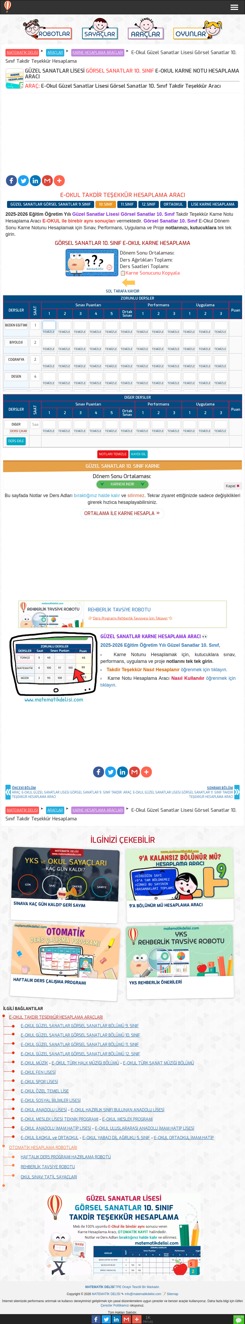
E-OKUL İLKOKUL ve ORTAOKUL (50, 1138)
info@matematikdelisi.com (143, 1294)
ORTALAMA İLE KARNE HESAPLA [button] (119, 513)
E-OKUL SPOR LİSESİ (39, 1082)
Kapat (233, 486)
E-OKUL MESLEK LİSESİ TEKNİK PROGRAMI (59, 1119)
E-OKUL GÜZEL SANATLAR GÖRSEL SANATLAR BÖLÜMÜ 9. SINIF (80, 1026)
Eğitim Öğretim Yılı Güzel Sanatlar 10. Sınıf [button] (159, 645)
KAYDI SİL (138, 454)
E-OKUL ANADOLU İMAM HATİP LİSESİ (56, 1128)
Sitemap (172, 1294)
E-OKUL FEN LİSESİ (38, 1072)
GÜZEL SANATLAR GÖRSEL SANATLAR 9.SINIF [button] (50, 204)
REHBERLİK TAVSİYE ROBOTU (48, 1167)
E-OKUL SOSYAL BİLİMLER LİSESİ (51, 1100)
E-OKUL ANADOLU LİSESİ (44, 1110)
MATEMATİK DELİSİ (22, 52)
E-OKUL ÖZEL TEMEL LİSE (45, 1091)
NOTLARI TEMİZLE (113, 454)
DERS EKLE (16, 441)
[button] (11, 180)
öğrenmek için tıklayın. (167, 669)
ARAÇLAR (55, 52)
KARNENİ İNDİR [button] (122, 484)
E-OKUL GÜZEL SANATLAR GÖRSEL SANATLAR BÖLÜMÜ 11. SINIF (80, 1044)
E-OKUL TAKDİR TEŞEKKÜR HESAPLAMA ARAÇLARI (56, 1017)
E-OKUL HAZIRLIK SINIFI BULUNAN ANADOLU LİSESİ (117, 1110)
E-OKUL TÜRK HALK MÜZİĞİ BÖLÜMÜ (85, 1063)
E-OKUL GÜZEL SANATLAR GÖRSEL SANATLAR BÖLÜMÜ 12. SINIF (80, 1054)
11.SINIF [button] (127, 204)
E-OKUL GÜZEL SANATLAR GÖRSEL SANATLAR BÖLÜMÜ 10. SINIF (80, 1035)
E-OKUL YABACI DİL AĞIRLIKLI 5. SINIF (116, 1138)
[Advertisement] (122, 134)
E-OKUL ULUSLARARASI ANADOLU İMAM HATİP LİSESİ (144, 1128)
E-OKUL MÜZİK (34, 1063)
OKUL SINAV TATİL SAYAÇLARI (49, 1177)
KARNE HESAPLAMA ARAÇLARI (98, 52)
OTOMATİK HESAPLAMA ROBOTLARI (43, 1147)
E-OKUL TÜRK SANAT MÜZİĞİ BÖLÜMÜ (158, 1063)
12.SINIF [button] (149, 204)
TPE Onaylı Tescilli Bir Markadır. (122, 1287)
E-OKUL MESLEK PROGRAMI (127, 1119)
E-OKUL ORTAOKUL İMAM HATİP (184, 1138)
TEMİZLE (48, 332)
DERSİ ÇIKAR (18, 431)
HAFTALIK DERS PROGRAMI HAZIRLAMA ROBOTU (66, 1157)
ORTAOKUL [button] (173, 204)
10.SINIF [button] (106, 204)
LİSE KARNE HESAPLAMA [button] (213, 204)
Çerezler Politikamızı (115, 1305)
